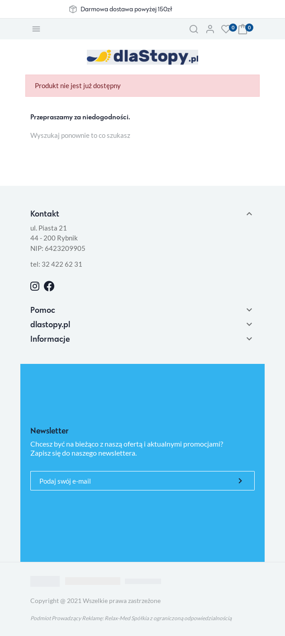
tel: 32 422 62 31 (56, 264)
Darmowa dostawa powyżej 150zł (126, 9)
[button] (194, 29)
